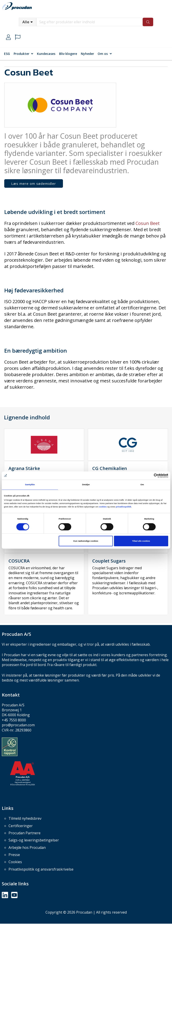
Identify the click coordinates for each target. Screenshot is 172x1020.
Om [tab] (142, 485)
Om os (103, 54)
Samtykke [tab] (30, 485)
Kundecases (46, 54)
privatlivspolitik (123, 507)
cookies (103, 507)
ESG (7, 54)
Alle (25, 21)
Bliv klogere (68, 54)
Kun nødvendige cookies (85, 541)
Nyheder (87, 54)
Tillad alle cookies (141, 541)
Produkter (21, 54)
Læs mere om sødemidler (33, 183)
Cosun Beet (147, 223)
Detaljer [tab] (86, 485)
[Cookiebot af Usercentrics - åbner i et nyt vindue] (148, 475)
